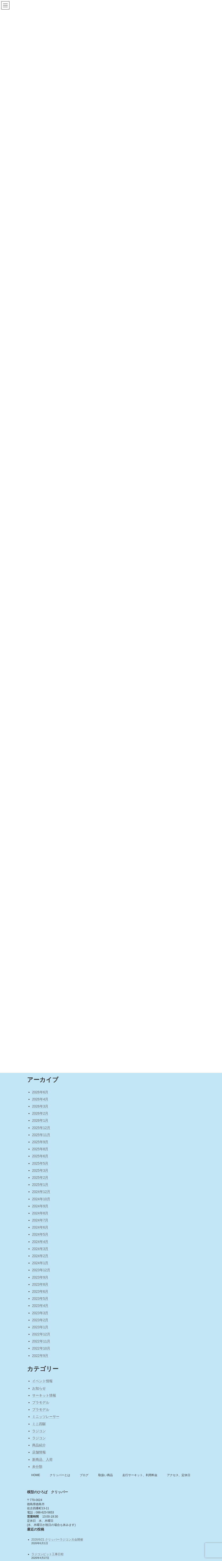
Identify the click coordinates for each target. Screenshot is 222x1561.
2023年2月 (40, 1320)
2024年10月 (41, 1199)
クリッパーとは (60, 1475)
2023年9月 (40, 1277)
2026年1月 (40, 1120)
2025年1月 (40, 1184)
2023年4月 (40, 1306)
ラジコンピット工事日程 (47, 1554)
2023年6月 (40, 1291)
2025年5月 (40, 1163)
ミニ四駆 (39, 1424)
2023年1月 (40, 1327)
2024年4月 (40, 1242)
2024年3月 (40, 1249)
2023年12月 (41, 1270)
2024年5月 (40, 1234)
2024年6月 (40, 1227)
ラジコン (39, 1431)
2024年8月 (40, 1213)
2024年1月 (40, 1263)
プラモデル (40, 1402)
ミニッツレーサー (45, 1417)
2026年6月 (40, 1092)
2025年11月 (41, 1135)
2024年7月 (40, 1220)
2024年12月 (41, 1192)
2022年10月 (41, 1348)
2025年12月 (41, 1128)
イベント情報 (42, 1381)
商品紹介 (39, 1445)
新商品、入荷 (42, 1459)
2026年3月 (40, 1106)
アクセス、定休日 (178, 1475)
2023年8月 (40, 1284)
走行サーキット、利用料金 (139, 1475)
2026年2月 (40, 1113)
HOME (35, 1475)
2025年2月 (40, 1177)
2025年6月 (40, 1156)
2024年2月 (40, 1256)
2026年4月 (40, 1099)
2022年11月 (41, 1341)
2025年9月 (40, 1142)
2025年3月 (40, 1170)
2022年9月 (40, 1356)
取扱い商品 (105, 1475)
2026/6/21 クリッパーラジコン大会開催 (57, 1539)
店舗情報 (39, 1452)
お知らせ (39, 1388)
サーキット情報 (44, 1395)
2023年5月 (40, 1298)
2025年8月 (40, 1149)
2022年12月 (41, 1334)
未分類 (37, 1467)
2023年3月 (40, 1313)
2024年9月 (40, 1206)
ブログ (84, 1475)
